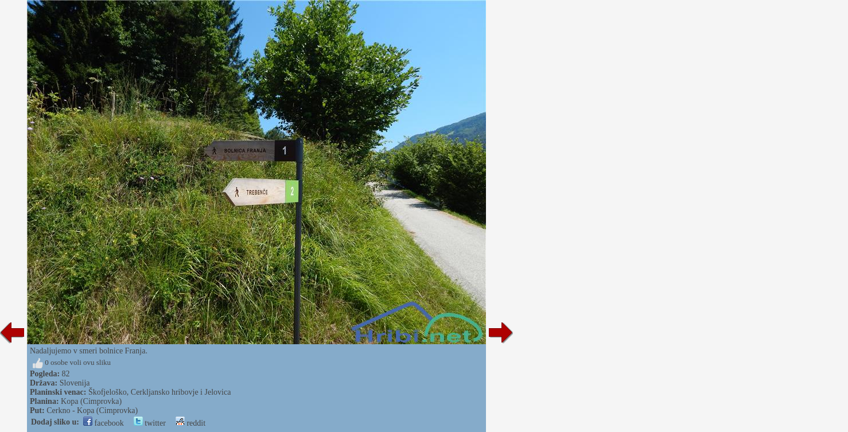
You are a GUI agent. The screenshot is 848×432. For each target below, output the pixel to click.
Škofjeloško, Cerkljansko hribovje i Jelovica (159, 392)
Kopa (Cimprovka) (91, 401)
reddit (190, 423)
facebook (103, 423)
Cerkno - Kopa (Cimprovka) (92, 410)
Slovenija (75, 383)
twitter (150, 423)
